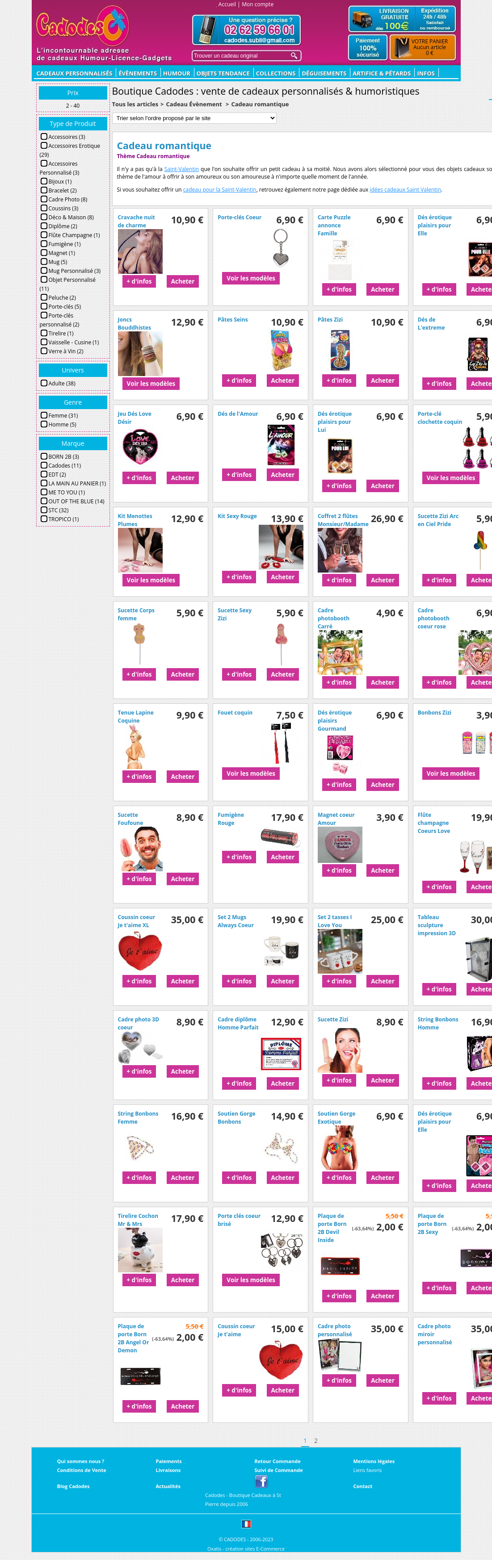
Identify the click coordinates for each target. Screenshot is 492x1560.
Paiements (169, 1461)
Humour (176, 73)
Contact (363, 1486)
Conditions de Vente (81, 1470)
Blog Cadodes (73, 1486)
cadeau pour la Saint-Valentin (220, 189)
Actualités (168, 1486)
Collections (276, 73)
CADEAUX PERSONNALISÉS (75, 73)
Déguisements (324, 73)
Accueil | (229, 4)
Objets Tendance (223, 73)
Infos (426, 73)
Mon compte (257, 4)
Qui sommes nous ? (81, 1461)
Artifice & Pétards (382, 73)
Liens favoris (367, 1470)
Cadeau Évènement (194, 104)
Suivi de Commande (279, 1470)
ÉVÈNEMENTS (137, 73)
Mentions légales (374, 1461)
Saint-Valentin (181, 169)
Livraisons (168, 1470)
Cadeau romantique (260, 104)
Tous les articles (135, 104)
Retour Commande (278, 1461)
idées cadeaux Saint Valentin (405, 189)
